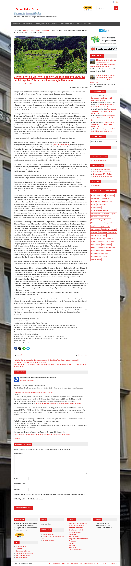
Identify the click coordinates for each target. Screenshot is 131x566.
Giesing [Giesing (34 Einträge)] (105, 223)
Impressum (113, 563)
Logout (71, 543)
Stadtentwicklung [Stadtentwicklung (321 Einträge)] (96, 256)
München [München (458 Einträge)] (103, 235)
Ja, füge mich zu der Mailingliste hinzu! (28, 499)
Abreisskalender (21, 546)
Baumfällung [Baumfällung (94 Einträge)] (110, 195)
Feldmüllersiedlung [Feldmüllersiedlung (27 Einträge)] (96, 220)
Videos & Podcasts (84, 24)
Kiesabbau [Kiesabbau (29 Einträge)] (94, 232)
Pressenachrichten (67, 24)
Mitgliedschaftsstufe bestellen (78, 539)
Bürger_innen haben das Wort (46, 24)
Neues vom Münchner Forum (102, 176)
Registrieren (36, 2)
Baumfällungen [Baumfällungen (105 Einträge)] (95, 198)
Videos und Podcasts (99, 160)
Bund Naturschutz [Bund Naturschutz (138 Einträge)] (107, 201)
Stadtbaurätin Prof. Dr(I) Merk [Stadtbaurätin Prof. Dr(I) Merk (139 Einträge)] (99, 253)
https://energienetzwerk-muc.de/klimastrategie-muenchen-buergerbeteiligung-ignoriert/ (42, 434)
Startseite (16, 24)
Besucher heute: (101, 523)
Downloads (96, 185)
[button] (15, 348)
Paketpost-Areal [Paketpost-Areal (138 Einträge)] (95, 244)
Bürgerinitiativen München (101, 169)
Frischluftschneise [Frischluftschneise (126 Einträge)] (96, 223)
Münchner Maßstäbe (23, 555)
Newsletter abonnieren (21, 2)
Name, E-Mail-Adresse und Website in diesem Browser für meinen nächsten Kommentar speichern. (50, 494)
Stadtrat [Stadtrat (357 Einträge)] (105, 256)
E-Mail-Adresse (20, 483)
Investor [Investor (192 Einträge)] (113, 229)
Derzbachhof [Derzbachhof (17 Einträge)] (105, 213)
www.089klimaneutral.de (61, 144)
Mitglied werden (48, 2)
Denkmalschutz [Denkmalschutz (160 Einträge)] (95, 213)
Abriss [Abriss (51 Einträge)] (93, 195)
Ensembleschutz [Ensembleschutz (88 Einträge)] (103, 217)
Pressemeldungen (48, 534)
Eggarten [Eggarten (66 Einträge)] (113, 213)
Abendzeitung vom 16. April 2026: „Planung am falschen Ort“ (103, 111)
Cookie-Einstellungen (91, 563)
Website (17, 489)
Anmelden (60, 2)
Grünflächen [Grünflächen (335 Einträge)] (94, 226)
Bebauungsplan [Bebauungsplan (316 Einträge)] (95, 201)
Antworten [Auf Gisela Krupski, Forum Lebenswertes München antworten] (17, 438)
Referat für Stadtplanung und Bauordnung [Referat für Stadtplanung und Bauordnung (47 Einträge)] (103, 247)
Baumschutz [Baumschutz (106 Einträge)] (105, 198)
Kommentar (19, 453)
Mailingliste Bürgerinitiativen (102, 172)
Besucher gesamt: (102, 528)
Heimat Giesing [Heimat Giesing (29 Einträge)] (104, 226)
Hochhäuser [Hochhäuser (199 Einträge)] (105, 229)
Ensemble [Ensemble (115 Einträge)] (94, 217)
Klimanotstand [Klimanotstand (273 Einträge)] (103, 232)
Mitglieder (72, 545)
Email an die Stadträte (76, 530)
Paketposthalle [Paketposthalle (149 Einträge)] (106, 244)
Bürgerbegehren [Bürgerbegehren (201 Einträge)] (101, 204)
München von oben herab (24, 553)
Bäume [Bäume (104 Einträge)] (93, 204)
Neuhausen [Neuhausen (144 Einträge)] (101, 241)
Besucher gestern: (102, 525)
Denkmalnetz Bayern (23, 551)
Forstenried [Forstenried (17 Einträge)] (107, 220)
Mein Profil (72, 547)
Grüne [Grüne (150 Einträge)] (111, 223)
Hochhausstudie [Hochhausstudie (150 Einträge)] (95, 229)
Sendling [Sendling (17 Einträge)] (108, 250)
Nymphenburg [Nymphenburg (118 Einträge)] (110, 241)
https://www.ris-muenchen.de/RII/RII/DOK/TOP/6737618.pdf (33, 392)
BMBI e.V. (19, 549)
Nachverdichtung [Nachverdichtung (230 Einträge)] (108, 238)
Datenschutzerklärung (57, 563)
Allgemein (19, 355)
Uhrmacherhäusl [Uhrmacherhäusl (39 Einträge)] (96, 259)
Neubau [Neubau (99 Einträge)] (93, 241)
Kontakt (104, 563)
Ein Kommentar (82, 355)
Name (16, 478)
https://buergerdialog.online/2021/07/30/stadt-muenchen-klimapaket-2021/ (60, 403)
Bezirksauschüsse (75, 532)
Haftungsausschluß (74, 563)
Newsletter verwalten (76, 528)
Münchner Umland (49, 540)
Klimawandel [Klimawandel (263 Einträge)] (94, 235)
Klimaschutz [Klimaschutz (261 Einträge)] (112, 232)
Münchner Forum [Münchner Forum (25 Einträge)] (96, 238)
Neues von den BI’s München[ (102, 174)
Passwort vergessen (75, 550)
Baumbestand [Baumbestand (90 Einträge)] (101, 195)
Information (27, 24)
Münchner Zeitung (22, 557)
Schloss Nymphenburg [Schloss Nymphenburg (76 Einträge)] (97, 250)
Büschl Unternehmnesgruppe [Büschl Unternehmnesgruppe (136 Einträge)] (99, 210)
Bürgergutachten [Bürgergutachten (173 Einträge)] (96, 207)
